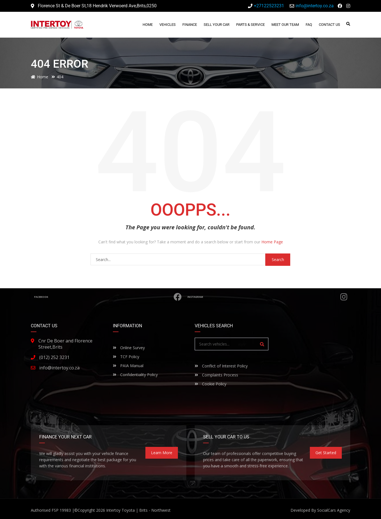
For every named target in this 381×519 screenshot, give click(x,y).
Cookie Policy (210, 384)
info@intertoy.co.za (59, 368)
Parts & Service (250, 24)
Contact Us (329, 24)
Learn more (161, 452)
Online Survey (129, 347)
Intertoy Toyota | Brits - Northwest (138, 510)
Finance (190, 24)
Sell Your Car (217, 24)
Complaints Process (216, 375)
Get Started (325, 452)
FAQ (309, 24)
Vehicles (168, 24)
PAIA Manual (128, 365)
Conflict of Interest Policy (221, 366)
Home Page (272, 241)
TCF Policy (126, 356)
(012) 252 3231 (54, 357)
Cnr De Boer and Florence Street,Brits (65, 344)
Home (148, 24)
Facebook (108, 297)
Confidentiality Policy (135, 374)
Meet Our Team (285, 24)
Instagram (267, 297)
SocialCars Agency (333, 510)
